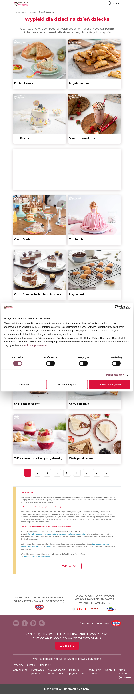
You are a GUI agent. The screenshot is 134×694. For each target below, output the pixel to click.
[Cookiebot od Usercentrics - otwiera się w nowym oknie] (117, 307)
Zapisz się (67, 645)
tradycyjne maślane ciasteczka (55, 534)
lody (42, 546)
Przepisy (18, 665)
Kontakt (110, 669)
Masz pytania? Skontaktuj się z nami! (67, 689)
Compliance (20, 669)
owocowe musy (34, 546)
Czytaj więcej (68, 566)
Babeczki (31, 534)
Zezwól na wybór (67, 384)
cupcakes (38, 534)
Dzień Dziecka (46, 12)
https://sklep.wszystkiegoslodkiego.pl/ (38, 556)
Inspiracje (45, 665)
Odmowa (24, 384)
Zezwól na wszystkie (109, 384)
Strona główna (19, 12)
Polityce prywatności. (36, 345)
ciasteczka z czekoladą (76, 534)
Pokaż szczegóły (115, 374)
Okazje (32, 12)
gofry (49, 546)
